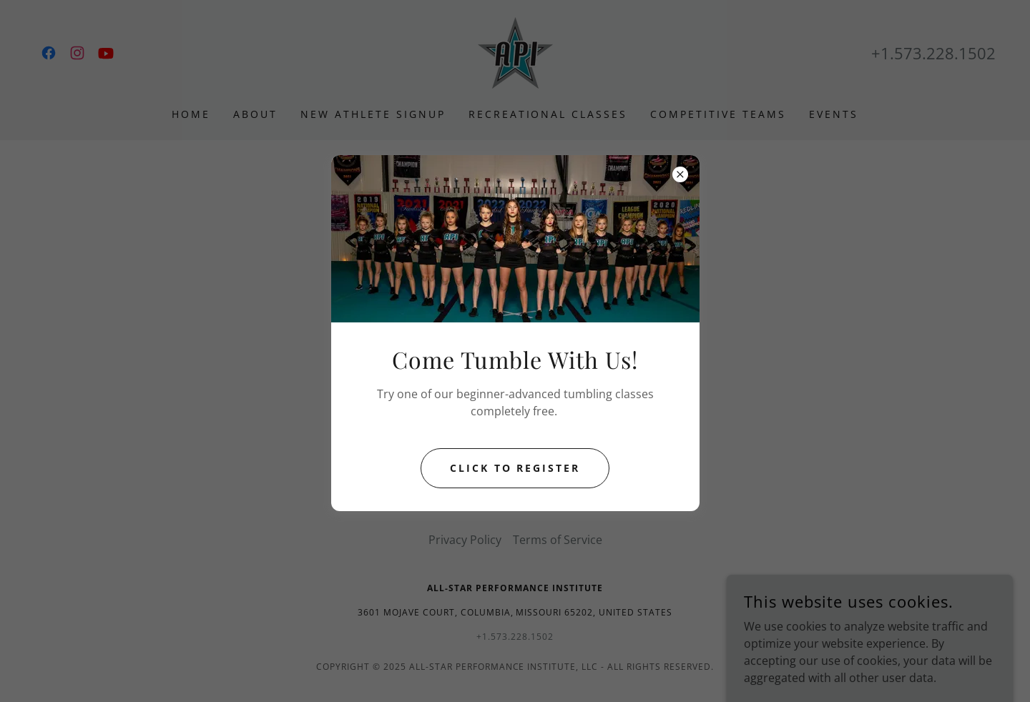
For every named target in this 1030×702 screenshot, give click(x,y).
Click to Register (515, 468)
